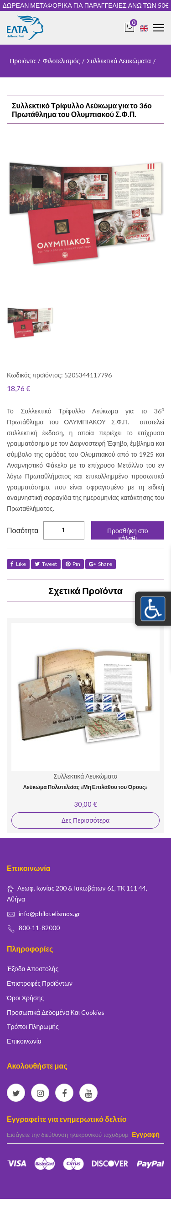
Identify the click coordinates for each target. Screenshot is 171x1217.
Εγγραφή (146, 1134)
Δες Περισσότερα (85, 820)
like (18, 563)
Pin (73, 563)
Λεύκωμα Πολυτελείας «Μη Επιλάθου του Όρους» (85, 787)
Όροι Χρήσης (25, 998)
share (100, 563)
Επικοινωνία (24, 1041)
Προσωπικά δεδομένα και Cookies (55, 1012)
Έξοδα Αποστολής (32, 969)
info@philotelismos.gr (49, 913)
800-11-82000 (39, 928)
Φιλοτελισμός (61, 61)
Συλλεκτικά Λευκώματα (119, 61)
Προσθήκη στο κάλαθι (127, 533)
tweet (46, 563)
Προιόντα (23, 61)
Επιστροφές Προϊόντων (40, 983)
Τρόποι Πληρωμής (33, 1026)
